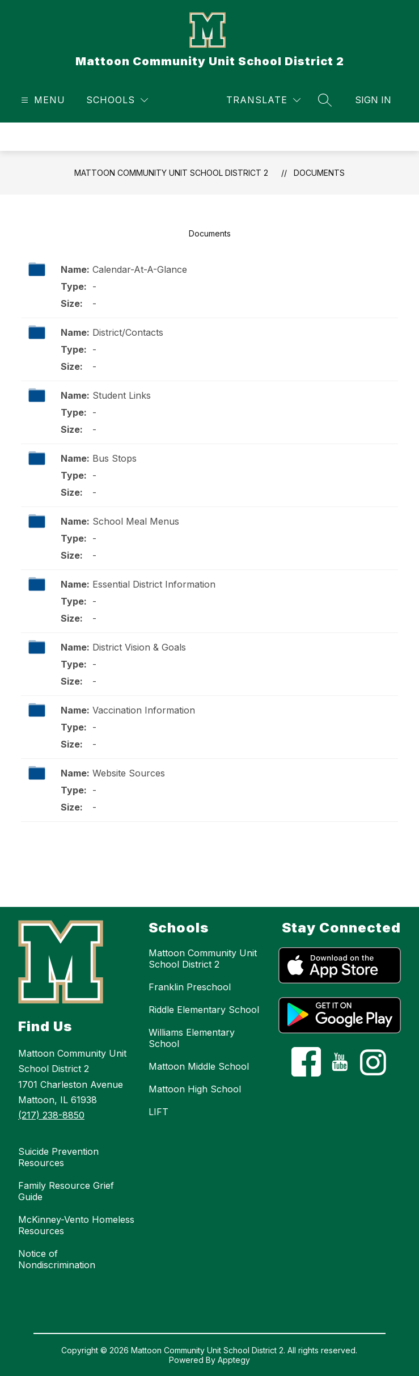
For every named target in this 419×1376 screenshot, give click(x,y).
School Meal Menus (135, 521)
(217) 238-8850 (51, 1115)
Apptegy (234, 1360)
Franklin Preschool (190, 987)
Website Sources (128, 773)
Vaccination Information (143, 710)
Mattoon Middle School (199, 1066)
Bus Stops (114, 458)
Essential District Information (153, 584)
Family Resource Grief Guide (66, 1191)
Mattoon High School (195, 1089)
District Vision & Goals (139, 647)
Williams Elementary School (192, 1038)
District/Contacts (127, 332)
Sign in (373, 99)
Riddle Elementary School (204, 1009)
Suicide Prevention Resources (58, 1157)
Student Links (121, 395)
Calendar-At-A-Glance (139, 269)
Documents (319, 173)
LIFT (158, 1111)
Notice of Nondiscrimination (56, 1259)
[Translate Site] (263, 100)
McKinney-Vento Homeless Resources (76, 1225)
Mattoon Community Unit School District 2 (171, 173)
